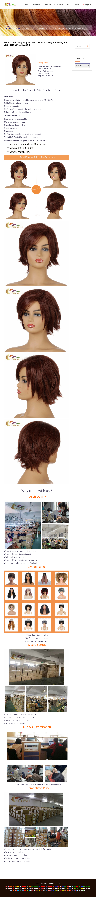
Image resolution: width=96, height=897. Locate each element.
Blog (68, 4)
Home (26, 4)
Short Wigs (17, 28)
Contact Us (58, 4)
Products (36, 4)
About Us (47, 4)
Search (76, 4)
